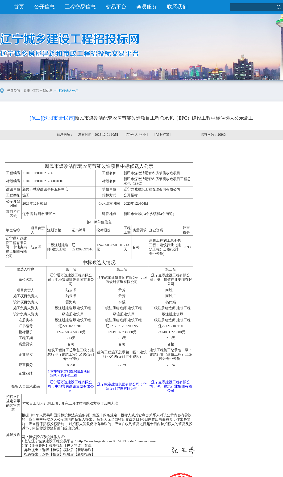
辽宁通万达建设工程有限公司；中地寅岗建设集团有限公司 (71, 386)
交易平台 (116, 7)
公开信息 (44, 7)
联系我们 (177, 7)
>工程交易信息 (42, 91)
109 (220, 134)
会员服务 (146, 7)
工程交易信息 (80, 7)
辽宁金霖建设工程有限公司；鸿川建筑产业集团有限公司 (171, 386)
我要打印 (162, 134)
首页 (19, 7)
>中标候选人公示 (66, 91)
